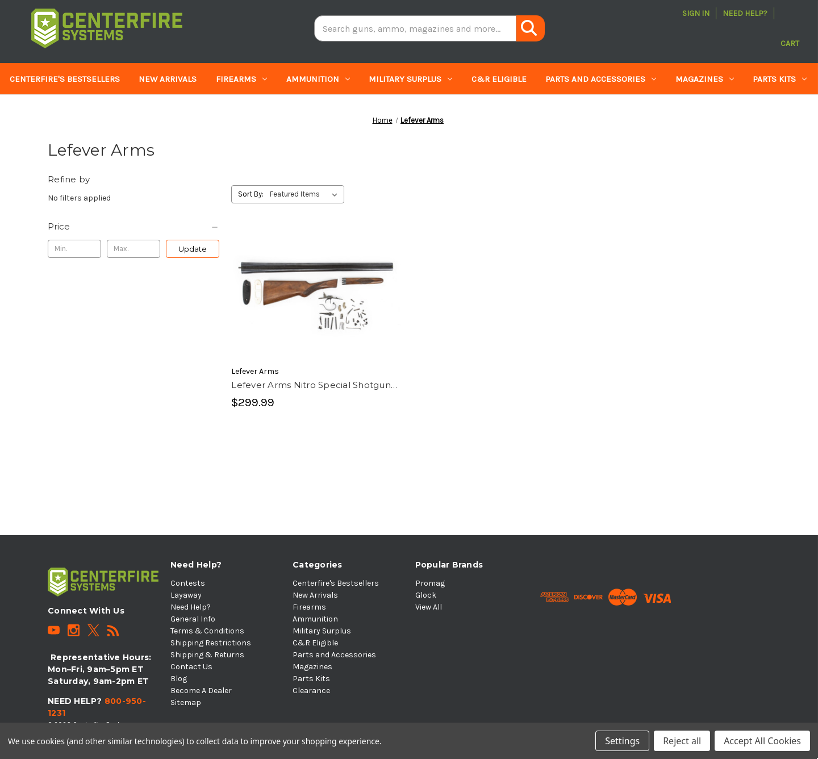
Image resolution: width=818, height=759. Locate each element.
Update (192, 248)
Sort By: (251, 194)
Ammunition (318, 79)
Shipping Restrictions (210, 643)
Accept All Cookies (762, 741)
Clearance (33, 111)
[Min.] (74, 249)
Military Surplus (410, 79)
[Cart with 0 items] (790, 28)
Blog (178, 678)
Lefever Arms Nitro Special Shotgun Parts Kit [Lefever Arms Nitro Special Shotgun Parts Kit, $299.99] (311, 386)
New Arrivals (168, 79)
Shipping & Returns (207, 655)
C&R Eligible (499, 79)
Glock (425, 595)
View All (428, 607)
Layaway (186, 595)
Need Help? (745, 13)
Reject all (682, 741)
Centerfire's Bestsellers (65, 79)
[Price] (133, 226)
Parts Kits (780, 79)
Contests (187, 583)
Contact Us (191, 667)
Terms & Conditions (207, 631)
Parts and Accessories (600, 79)
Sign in (696, 13)
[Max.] (133, 249)
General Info (192, 619)
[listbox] (306, 194)
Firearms (241, 79)
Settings (622, 741)
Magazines (704, 79)
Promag (430, 583)
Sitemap (185, 702)
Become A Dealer (201, 690)
